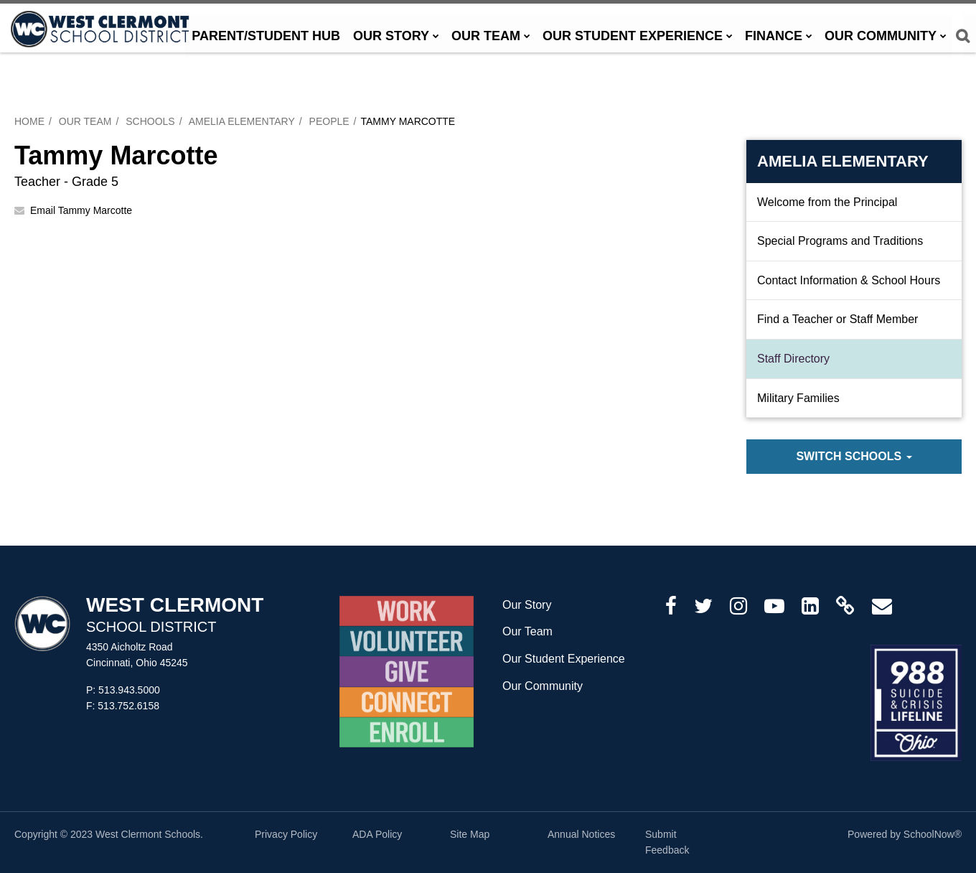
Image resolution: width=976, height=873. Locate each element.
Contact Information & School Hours (848, 280)
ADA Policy (377, 834)
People (329, 121)
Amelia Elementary (242, 121)
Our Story (526, 605)
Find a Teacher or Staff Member (837, 319)
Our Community (542, 686)
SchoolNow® (933, 834)
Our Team (85, 121)
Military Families (798, 398)
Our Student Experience (563, 659)
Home (29, 121)
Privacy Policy (286, 834)
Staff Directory (793, 359)
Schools (150, 121)
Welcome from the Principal (827, 202)
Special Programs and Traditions (840, 241)
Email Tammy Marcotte (81, 210)
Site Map (469, 834)
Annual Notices (581, 834)
